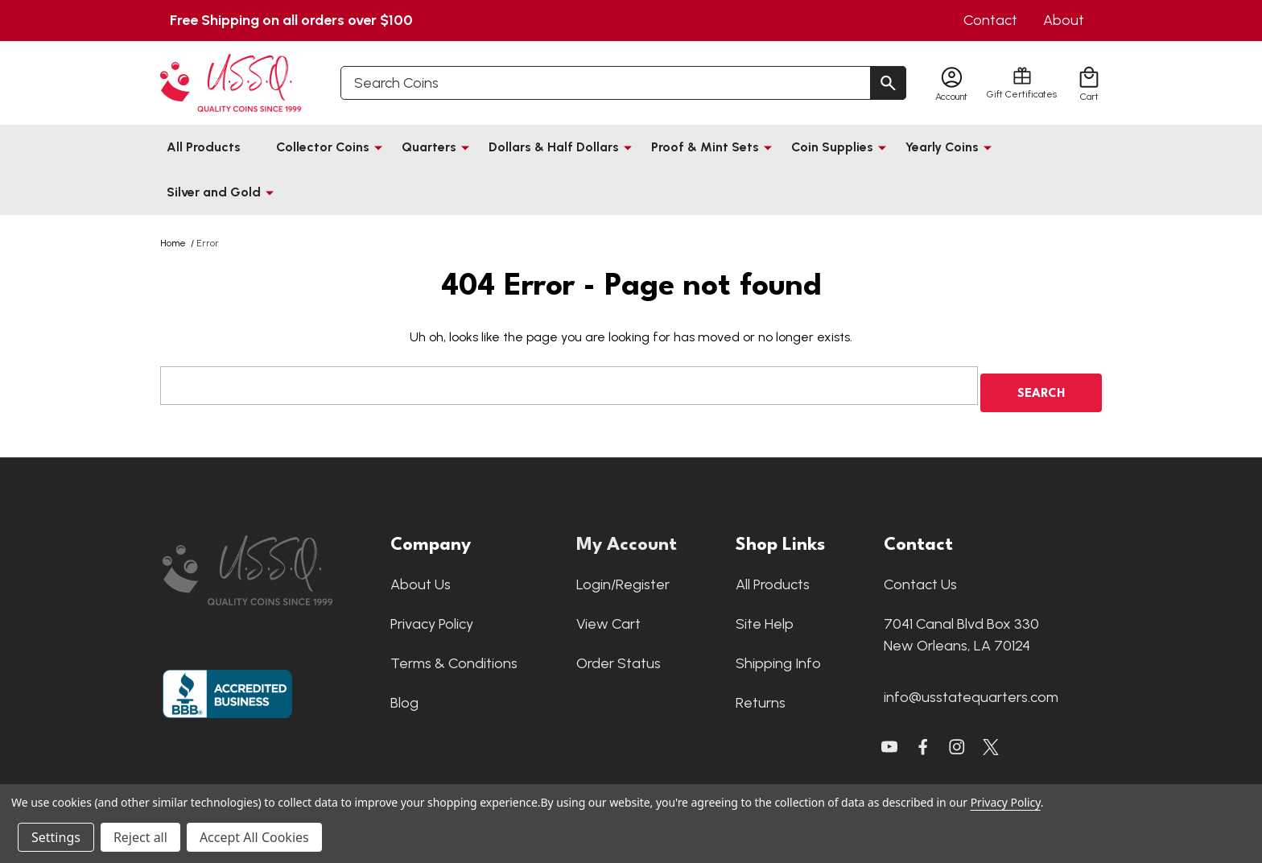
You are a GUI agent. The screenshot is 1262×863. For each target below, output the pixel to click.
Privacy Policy (431, 617)
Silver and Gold (214, 192)
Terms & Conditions (454, 656)
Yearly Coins (942, 147)
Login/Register (623, 577)
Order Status (618, 656)
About (1063, 20)
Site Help (765, 617)
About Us (420, 577)
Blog (404, 695)
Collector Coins (322, 147)
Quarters (429, 147)
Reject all (140, 837)
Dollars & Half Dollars (554, 147)
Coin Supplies (832, 147)
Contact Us (920, 577)
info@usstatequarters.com (971, 690)
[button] (268, 563)
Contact (990, 20)
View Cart (608, 617)
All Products (204, 147)
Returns (761, 695)
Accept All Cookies (254, 837)
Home (173, 243)
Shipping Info (778, 656)
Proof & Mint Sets (705, 147)
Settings (55, 837)
